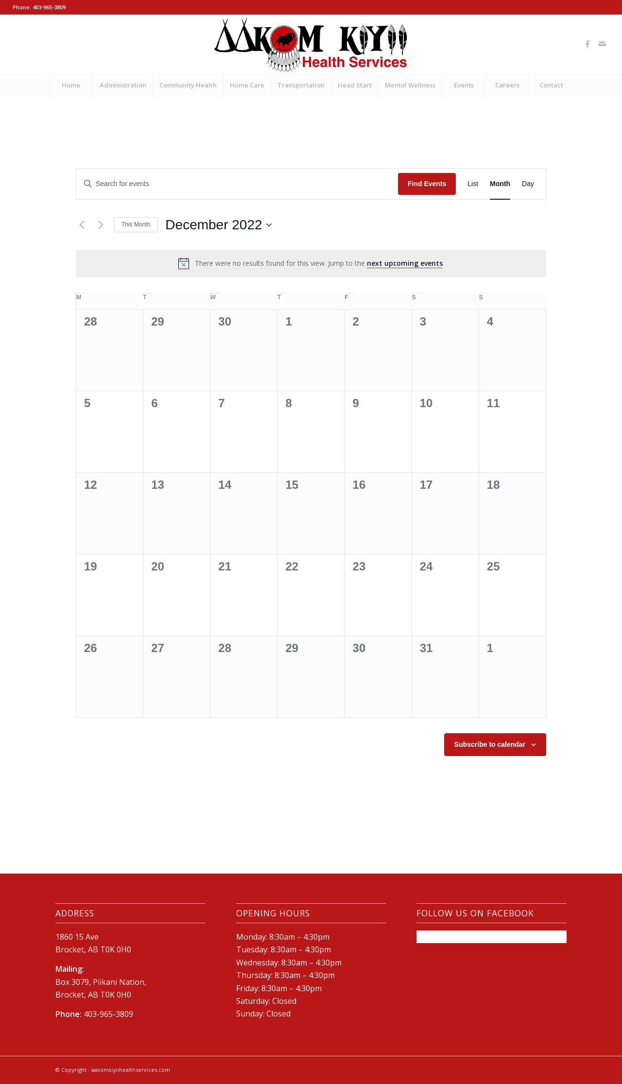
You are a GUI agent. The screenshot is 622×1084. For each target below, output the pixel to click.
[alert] (311, 263)
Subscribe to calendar (489, 744)
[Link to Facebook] (587, 43)
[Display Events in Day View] (528, 184)
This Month (135, 224)
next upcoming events (405, 263)
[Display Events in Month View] (500, 184)
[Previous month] (81, 225)
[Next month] (100, 225)
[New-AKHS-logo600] (311, 44)
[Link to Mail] (602, 43)
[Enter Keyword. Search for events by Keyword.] (237, 184)
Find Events (427, 184)
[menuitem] (71, 85)
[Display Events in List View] (472, 184)
